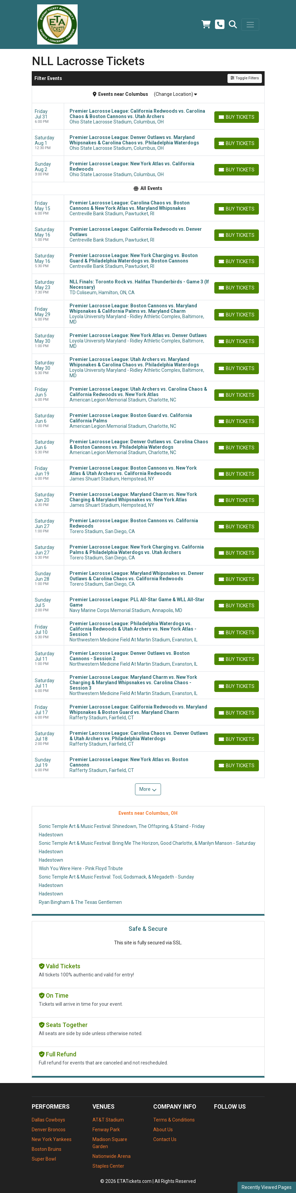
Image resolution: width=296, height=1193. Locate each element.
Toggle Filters (245, 78)
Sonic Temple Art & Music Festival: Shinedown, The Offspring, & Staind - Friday (122, 826)
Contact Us (165, 1139)
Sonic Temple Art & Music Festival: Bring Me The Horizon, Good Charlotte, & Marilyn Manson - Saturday (147, 843)
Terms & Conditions (174, 1119)
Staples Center (108, 1166)
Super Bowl (44, 1159)
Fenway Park (106, 1129)
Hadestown (51, 834)
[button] (232, 24)
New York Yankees (52, 1139)
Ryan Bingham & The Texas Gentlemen (80, 902)
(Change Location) (175, 94)
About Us (163, 1129)
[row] (148, 116)
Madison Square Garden (109, 1143)
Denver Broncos (48, 1129)
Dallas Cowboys (48, 1119)
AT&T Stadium (108, 1119)
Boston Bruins (46, 1149)
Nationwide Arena (111, 1156)
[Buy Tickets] (236, 117)
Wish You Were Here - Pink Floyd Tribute (81, 868)
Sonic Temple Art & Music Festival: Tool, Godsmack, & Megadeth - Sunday (116, 877)
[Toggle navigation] (250, 25)
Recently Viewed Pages (267, 1187)
